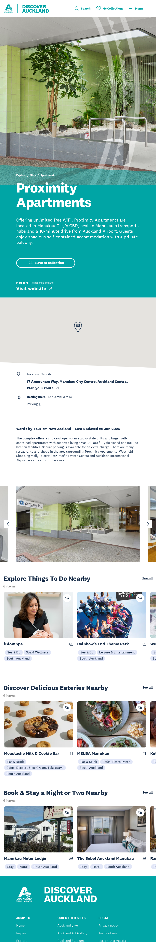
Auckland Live (67, 925)
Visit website (34, 288)
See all (147, 578)
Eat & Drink (15, 762)
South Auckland (18, 658)
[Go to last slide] (8, 524)
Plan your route (43, 388)
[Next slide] (148, 524)
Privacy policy (109, 925)
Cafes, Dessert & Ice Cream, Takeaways (34, 768)
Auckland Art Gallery (72, 933)
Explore (21, 175)
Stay (33, 175)
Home (20, 925)
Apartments (47, 175)
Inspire (21, 933)
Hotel (97, 867)
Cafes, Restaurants (116, 762)
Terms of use (108, 933)
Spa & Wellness (37, 652)
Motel (24, 867)
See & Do (13, 652)
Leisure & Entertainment (117, 652)
